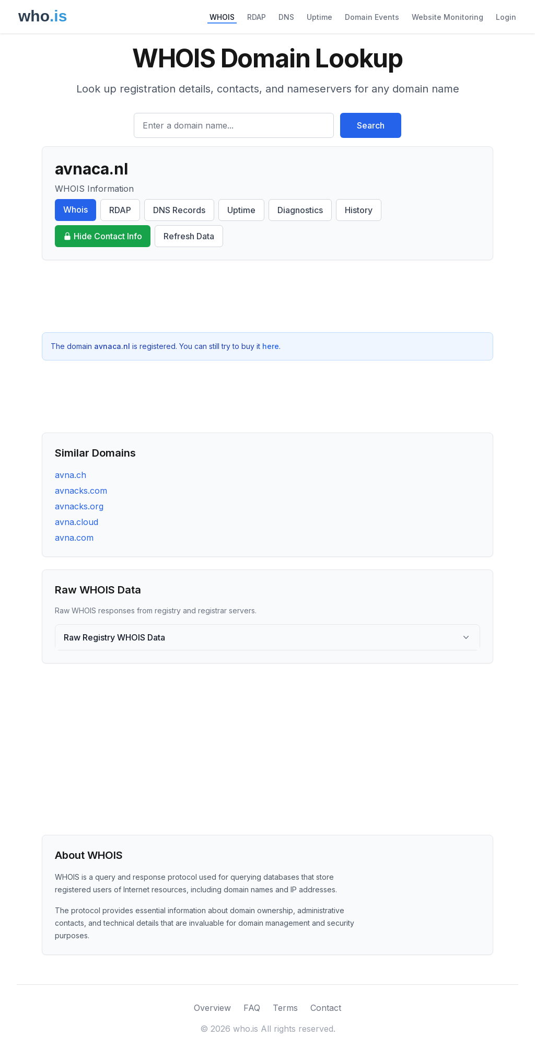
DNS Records (179, 210)
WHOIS (222, 17)
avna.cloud (76, 522)
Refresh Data (189, 236)
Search (371, 125)
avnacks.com (81, 490)
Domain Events (372, 17)
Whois (75, 209)
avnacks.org (79, 506)
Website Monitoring (447, 17)
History (359, 210)
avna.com (74, 537)
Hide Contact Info (102, 236)
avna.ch (70, 475)
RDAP (256, 17)
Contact (325, 1008)
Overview (212, 1008)
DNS (286, 17)
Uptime (319, 17)
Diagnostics (300, 210)
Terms (285, 1008)
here (270, 346)
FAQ (251, 1008)
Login (506, 17)
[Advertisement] (267, 296)
